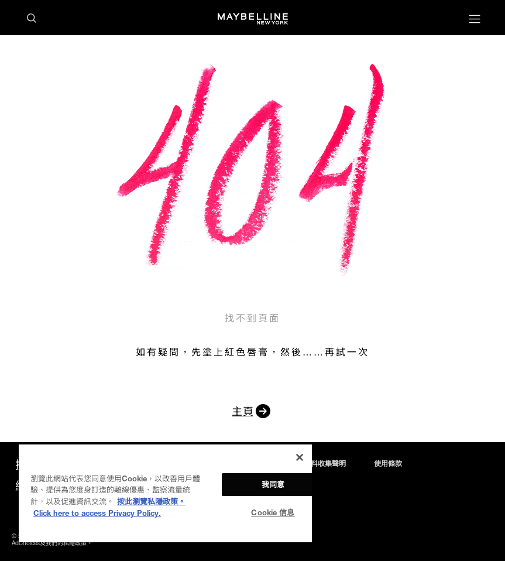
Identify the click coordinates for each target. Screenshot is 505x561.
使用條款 (388, 464)
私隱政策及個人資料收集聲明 (300, 464)
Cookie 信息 (272, 512)
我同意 (273, 484)
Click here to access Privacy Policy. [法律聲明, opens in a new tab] (97, 513)
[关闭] (299, 457)
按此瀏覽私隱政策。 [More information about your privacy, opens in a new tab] (151, 501)
